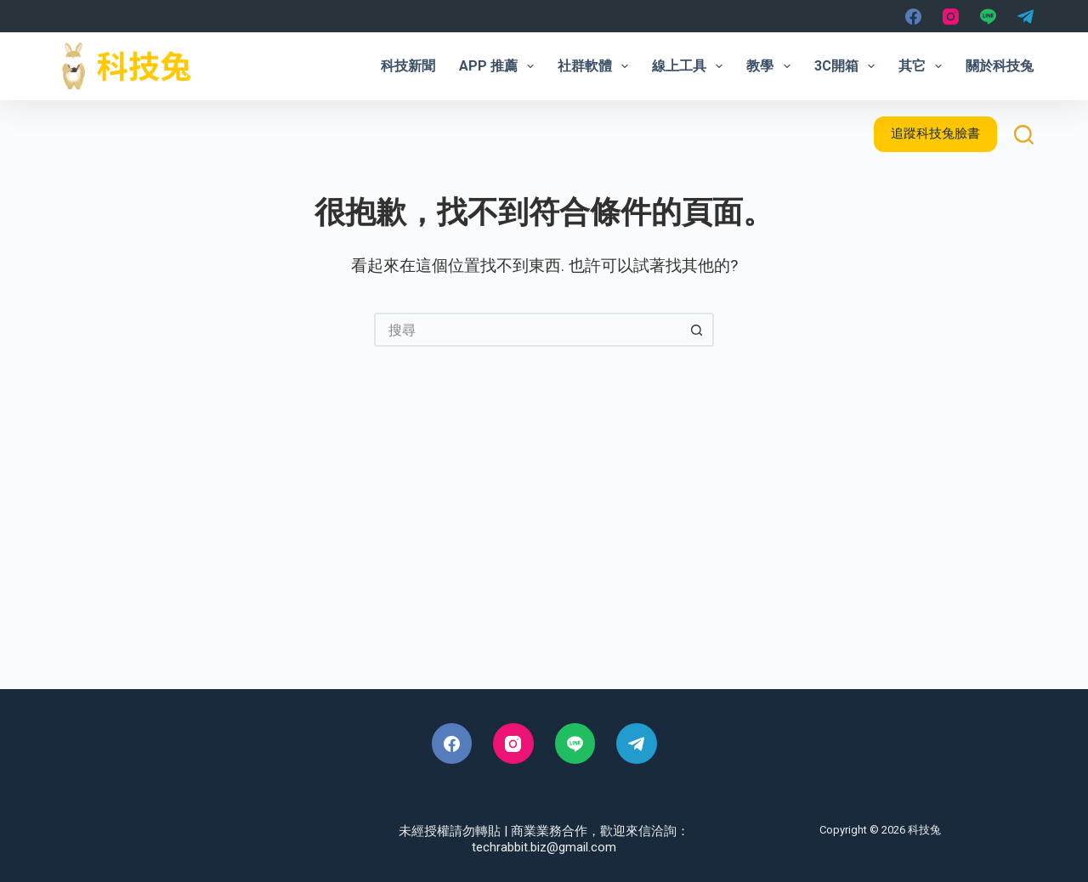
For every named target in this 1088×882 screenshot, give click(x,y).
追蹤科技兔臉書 (935, 133)
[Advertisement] (544, 545)
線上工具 (690, 66)
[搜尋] (1024, 134)
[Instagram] (951, 16)
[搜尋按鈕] (697, 330)
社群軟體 (596, 66)
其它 (923, 66)
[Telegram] (1025, 16)
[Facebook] (913, 16)
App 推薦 (500, 66)
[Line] (988, 16)
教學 (771, 66)
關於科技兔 (1000, 66)
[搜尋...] (527, 330)
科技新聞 (408, 66)
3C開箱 (847, 66)
